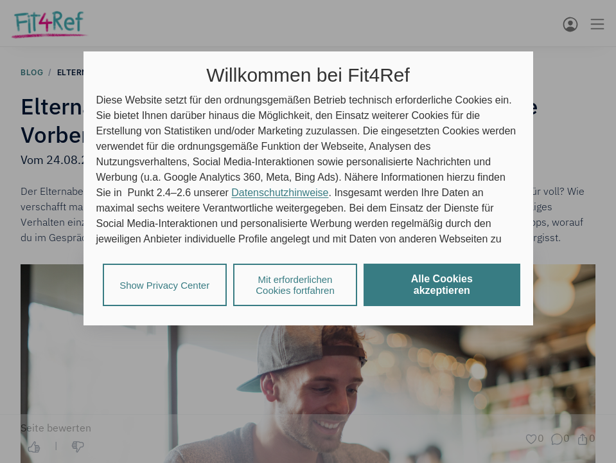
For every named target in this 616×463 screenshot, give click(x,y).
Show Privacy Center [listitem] (164, 285)
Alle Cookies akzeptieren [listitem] (442, 284)
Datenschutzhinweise (279, 192)
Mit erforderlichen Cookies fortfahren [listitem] (295, 285)
